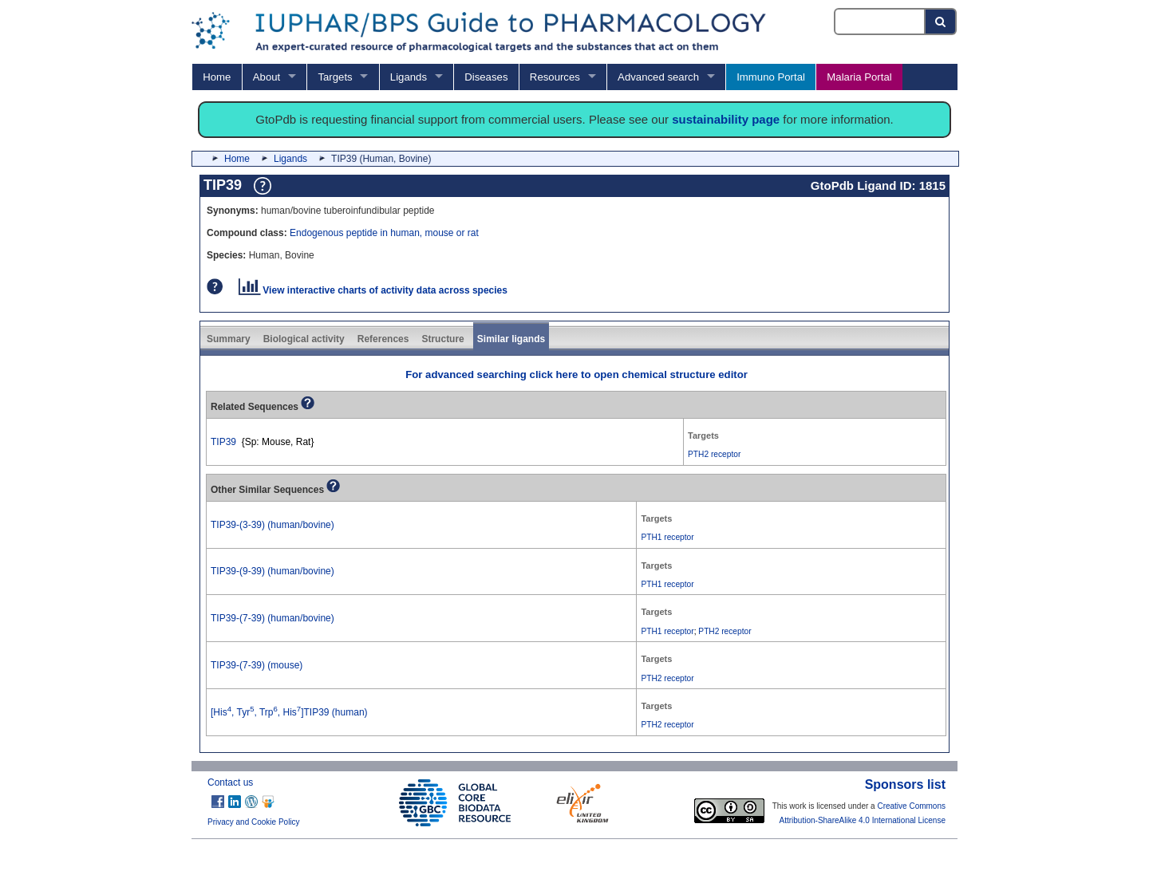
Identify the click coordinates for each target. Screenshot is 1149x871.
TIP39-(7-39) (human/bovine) (272, 618)
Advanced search (658, 77)
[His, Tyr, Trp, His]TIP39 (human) (289, 712)
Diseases (485, 77)
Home (217, 77)
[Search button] (941, 21)
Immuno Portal (770, 77)
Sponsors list (905, 784)
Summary (229, 339)
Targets (335, 77)
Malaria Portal (859, 77)
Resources (555, 77)
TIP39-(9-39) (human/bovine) (272, 571)
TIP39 (223, 441)
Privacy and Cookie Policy (253, 822)
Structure (442, 339)
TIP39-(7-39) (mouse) (256, 665)
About (266, 77)
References (383, 339)
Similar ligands (511, 339)
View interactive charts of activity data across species (373, 290)
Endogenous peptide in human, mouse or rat (384, 232)
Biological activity (304, 339)
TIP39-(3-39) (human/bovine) (272, 524)
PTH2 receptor (714, 454)
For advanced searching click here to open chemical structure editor (576, 374)
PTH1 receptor (667, 537)
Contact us (230, 782)
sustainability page (726, 119)
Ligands (408, 77)
